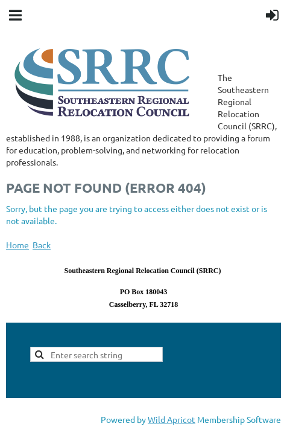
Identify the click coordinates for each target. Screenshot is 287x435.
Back (42, 244)
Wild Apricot (171, 419)
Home (17, 244)
